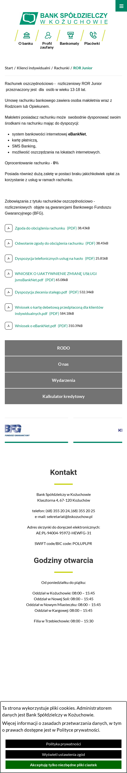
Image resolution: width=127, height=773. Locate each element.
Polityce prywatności (78, 730)
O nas (63, 364)
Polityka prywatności (63, 743)
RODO (63, 348)
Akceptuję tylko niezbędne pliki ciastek (63, 764)
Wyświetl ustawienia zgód (63, 754)
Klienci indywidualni (33, 67)
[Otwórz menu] (121, 6)
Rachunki (61, 67)
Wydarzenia (63, 380)
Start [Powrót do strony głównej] (9, 67)
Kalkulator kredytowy (63, 396)
